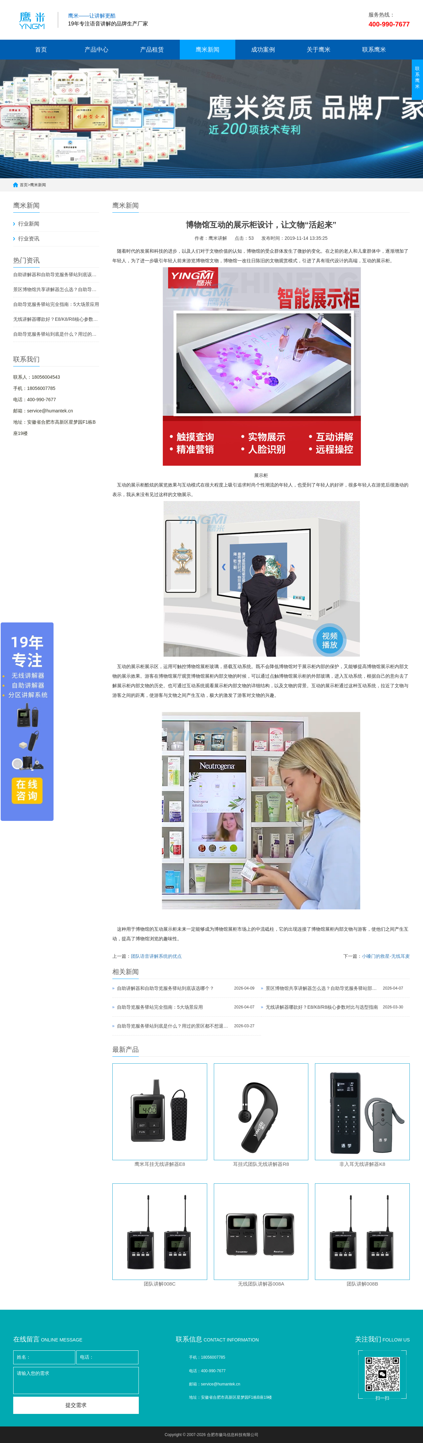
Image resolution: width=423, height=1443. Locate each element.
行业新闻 (28, 224)
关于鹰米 (318, 49)
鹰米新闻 (207, 49)
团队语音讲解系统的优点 (156, 956)
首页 (41, 49)
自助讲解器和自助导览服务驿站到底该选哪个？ (56, 274)
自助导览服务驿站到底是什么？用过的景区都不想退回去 (56, 334)
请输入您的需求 (76, 1380)
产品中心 (96, 49)
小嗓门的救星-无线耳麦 (386, 956)
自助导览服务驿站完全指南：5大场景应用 (56, 304)
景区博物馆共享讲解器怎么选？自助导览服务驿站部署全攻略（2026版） (56, 289)
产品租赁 (152, 49)
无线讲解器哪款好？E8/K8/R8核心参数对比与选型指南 (56, 319)
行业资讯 (28, 238)
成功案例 (263, 49)
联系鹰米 (374, 49)
